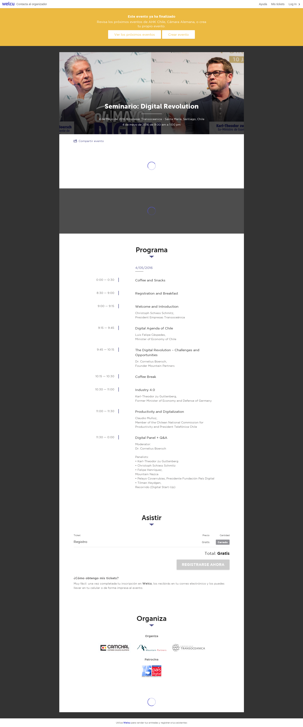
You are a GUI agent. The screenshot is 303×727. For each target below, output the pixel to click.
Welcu (8, 4)
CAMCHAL (114, 648)
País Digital (151, 671)
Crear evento (178, 34)
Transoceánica (188, 648)
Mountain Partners (151, 648)
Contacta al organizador (31, 4)
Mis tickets (278, 4)
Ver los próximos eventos (134, 34)
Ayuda (263, 4)
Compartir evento (89, 141)
